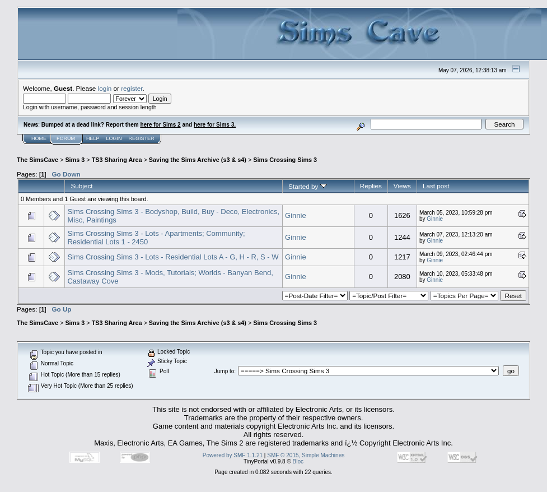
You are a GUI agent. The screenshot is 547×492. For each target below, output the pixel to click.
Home (38, 138)
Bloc (298, 461)
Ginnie (295, 215)
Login (114, 138)
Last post (436, 185)
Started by (307, 186)
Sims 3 (75, 159)
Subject (81, 185)
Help (93, 138)
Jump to (224, 371)
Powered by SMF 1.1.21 (233, 455)
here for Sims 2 (160, 125)
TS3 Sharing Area (117, 159)
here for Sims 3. (215, 125)
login (105, 88)
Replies (371, 185)
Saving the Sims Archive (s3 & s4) (197, 159)
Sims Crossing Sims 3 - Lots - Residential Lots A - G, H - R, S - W (172, 257)
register (131, 88)
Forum (66, 138)
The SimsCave (37, 159)
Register (142, 138)
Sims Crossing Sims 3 (285, 159)
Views (402, 185)
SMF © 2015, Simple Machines (305, 455)
